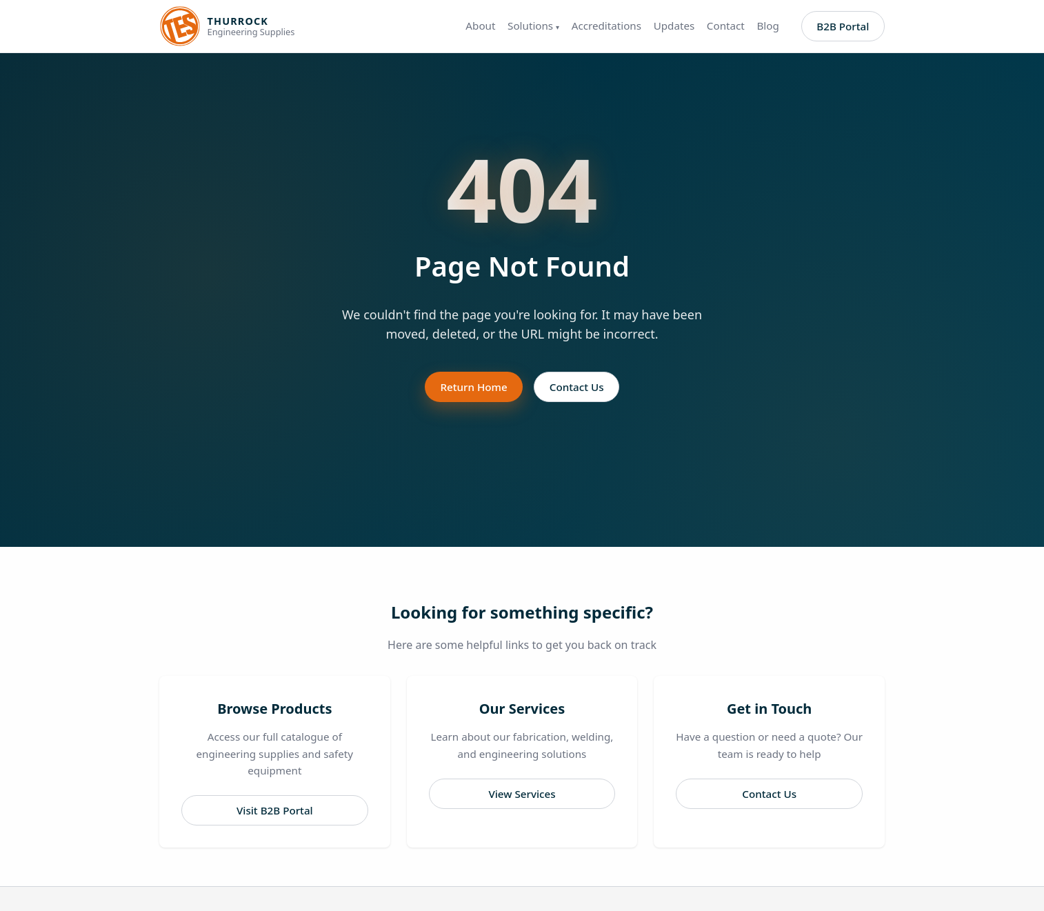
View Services (521, 794)
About (480, 26)
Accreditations (606, 26)
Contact (726, 26)
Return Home (473, 387)
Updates (674, 26)
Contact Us (577, 387)
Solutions (533, 26)
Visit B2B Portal (275, 810)
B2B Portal (842, 26)
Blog (767, 26)
